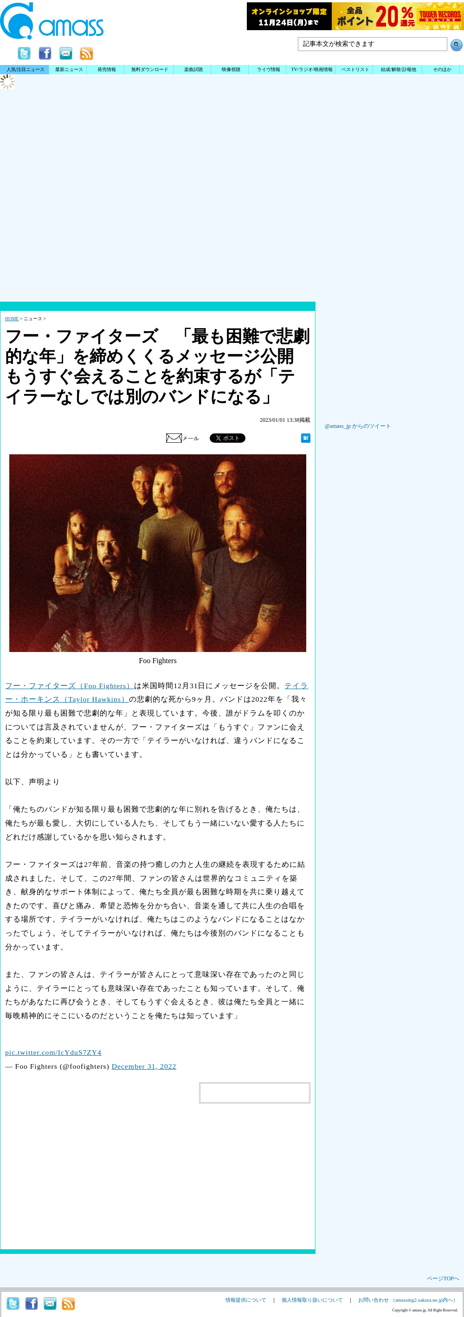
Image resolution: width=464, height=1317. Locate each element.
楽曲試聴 (193, 69)
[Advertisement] (232, 227)
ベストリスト (355, 69)
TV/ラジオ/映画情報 (311, 69)
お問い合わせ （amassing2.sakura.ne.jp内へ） (408, 1300)
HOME (12, 318)
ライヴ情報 (268, 69)
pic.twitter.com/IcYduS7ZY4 (53, 1052)
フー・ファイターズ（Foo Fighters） (69, 686)
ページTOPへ (443, 1278)
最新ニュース (69, 69)
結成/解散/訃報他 (398, 69)
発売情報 (106, 69)
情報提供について (246, 1300)
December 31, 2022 (144, 1066)
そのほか (442, 69)
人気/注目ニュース (25, 69)
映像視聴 (231, 69)
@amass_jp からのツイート (358, 426)
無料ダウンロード (149, 69)
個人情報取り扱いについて (312, 1300)
